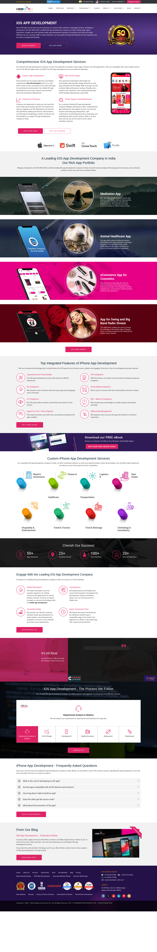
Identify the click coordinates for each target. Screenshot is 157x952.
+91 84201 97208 (110, 877)
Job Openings (62, 872)
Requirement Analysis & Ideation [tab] (27, 734)
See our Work (55, 45)
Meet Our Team (30, 131)
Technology (84, 8)
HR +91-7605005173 (118, 2)
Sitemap (31, 894)
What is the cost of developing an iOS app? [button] (41, 781)
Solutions (119, 8)
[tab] (78, 781)
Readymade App (54, 2)
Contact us (78, 750)
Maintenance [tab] (130, 733)
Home (50, 8)
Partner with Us (29, 630)
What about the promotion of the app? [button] (39, 805)
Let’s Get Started (57, 131)
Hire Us (107, 8)
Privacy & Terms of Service (45, 894)
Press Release (20, 894)
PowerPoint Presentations (84, 894)
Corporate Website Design (61, 876)
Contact (137, 8)
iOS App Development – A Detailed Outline (37, 835)
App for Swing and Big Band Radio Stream (115, 321)
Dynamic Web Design (80, 876)
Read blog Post (29, 857)
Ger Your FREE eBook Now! (102, 446)
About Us (26, 872)
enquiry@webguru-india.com (114, 880)
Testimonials (45, 872)
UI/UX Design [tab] (47, 733)
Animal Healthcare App (115, 236)
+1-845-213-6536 (102, 1)
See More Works (78, 349)
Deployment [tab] (108, 733)
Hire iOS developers (34, 83)
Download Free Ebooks (64, 894)
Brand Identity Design (23, 876)
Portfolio (60, 8)
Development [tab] (66, 733)
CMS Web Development (42, 876)
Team (53, 872)
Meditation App (110, 194)
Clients (97, 8)
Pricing (78, 872)
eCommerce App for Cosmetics (113, 277)
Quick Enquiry (28, 45)
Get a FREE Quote (30, 425)
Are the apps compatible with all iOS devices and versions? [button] (48, 787)
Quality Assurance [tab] (87, 733)
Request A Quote (134, 2)
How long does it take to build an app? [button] (39, 793)
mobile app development (38, 603)
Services (71, 8)
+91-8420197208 (86, 1)
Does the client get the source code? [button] (39, 799)
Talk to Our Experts (31, 814)
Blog (129, 8)
